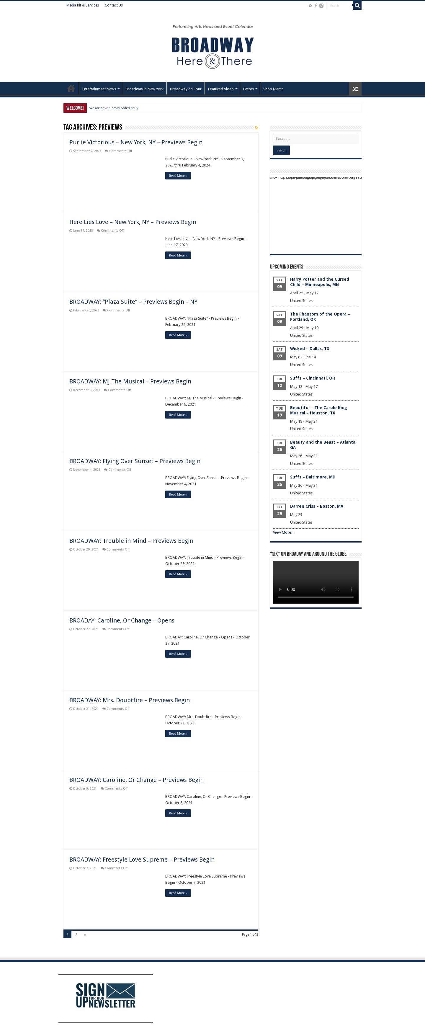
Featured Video (221, 89)
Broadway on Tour (186, 89)
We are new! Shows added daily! (114, 108)
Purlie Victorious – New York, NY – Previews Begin (135, 142)
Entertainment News (99, 89)
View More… (284, 532)
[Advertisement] (316, 214)
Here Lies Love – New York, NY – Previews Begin (132, 222)
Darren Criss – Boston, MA (316, 506)
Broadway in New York (144, 89)
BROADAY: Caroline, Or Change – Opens (121, 620)
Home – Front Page (71, 88)
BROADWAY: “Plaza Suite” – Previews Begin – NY (133, 301)
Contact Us (114, 5)
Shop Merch (273, 89)
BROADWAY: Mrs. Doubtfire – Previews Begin (129, 700)
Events (248, 89)
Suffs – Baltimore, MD (313, 477)
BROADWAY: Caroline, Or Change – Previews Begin (136, 779)
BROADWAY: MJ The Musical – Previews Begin (130, 381)
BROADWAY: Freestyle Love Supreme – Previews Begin (142, 859)
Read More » (178, 176)
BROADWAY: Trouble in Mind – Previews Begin (131, 540)
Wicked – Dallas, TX (309, 348)
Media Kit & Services (82, 5)
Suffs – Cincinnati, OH (312, 378)
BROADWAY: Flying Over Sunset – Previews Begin (134, 461)
